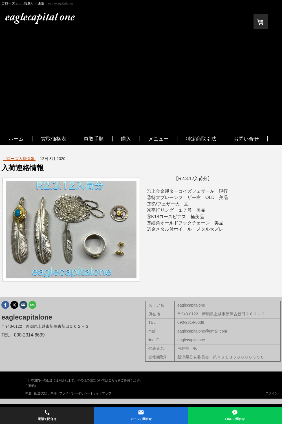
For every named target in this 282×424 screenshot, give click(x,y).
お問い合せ (246, 138)
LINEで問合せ (235, 415)
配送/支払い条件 (45, 393)
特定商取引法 (201, 138)
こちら (113, 380)
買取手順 (93, 138)
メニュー (158, 138)
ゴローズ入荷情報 (19, 158)
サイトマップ (102, 393)
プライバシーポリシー (74, 393)
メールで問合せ (141, 415)
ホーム (16, 138)
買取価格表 (53, 138)
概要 (28, 393)
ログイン (271, 393)
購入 (126, 138)
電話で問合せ (47, 415)
